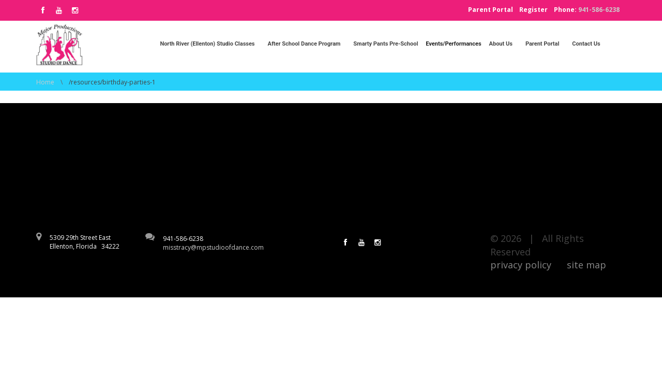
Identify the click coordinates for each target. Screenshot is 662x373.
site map (586, 265)
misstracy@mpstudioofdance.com (213, 247)
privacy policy (520, 265)
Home (45, 82)
